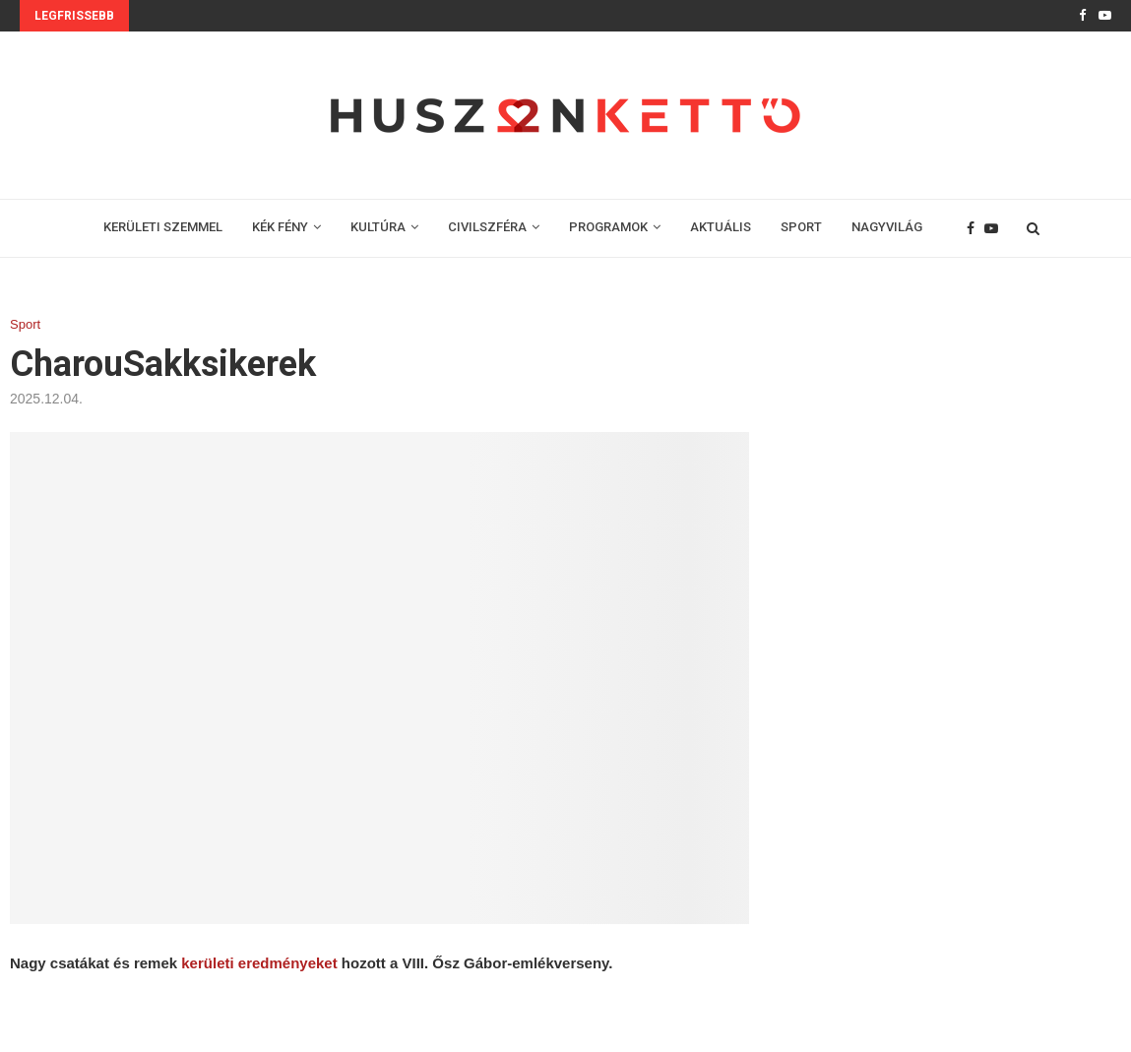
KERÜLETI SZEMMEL (162, 226)
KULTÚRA (378, 226)
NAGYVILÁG (886, 226)
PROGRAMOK (608, 226)
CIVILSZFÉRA (487, 226)
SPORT (801, 226)
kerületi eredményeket (259, 963)
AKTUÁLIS (720, 226)
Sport (25, 324)
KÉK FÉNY (280, 226)
